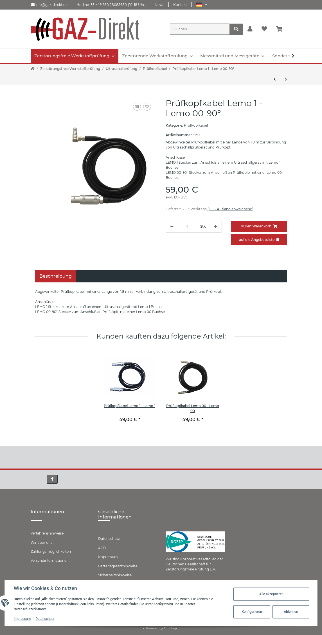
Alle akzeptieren (271, 594)
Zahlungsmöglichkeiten (51, 551)
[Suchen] (200, 29)
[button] (201, 4)
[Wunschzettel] (264, 29)
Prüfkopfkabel (196, 125)
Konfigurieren (252, 612)
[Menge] (187, 226)
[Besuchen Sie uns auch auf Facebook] (52, 479)
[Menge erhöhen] (216, 226)
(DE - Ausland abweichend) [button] (230, 209)
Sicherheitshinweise (115, 575)
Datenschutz (109, 538)
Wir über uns (41, 542)
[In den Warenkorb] (259, 226)
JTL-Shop (170, 628)
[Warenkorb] (282, 29)
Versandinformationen (50, 560)
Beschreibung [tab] (55, 276)
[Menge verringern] (172, 226)
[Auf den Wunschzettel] (147, 107)
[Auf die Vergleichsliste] (137, 107)
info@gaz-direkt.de (49, 5)
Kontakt (180, 5)
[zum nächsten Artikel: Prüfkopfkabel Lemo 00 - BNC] (286, 79)
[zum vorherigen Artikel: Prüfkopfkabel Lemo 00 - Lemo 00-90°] (274, 79)
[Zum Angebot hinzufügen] (259, 239)
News (159, 5)
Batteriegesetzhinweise (118, 566)
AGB (102, 548)
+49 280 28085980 (109, 5)
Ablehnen (291, 612)
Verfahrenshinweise (47, 533)
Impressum (108, 557)
